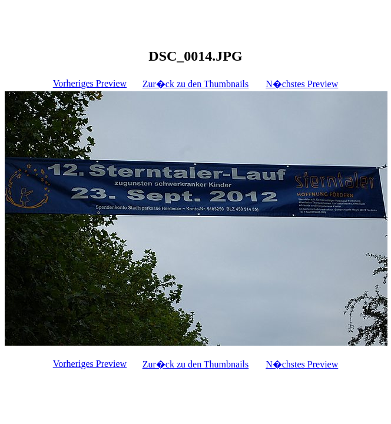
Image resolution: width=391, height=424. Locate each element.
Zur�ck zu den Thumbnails (196, 84)
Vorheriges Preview (90, 83)
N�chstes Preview (302, 84)
